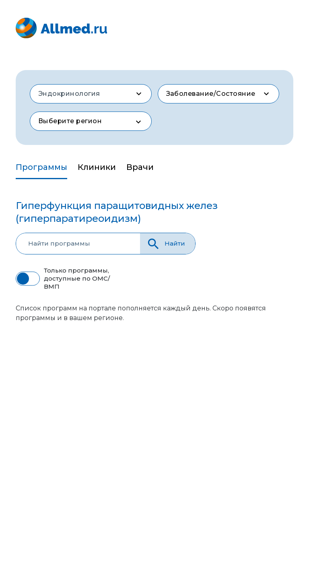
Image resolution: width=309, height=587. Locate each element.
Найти (165, 243)
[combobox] (91, 93)
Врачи (140, 167)
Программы (41, 167)
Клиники (97, 167)
